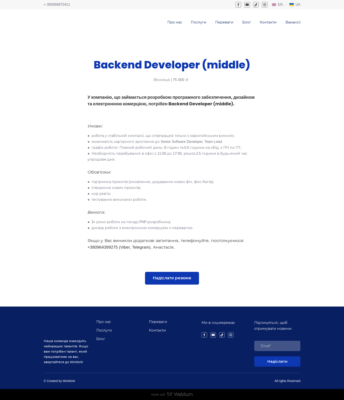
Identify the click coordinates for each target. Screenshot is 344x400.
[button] (238, 4)
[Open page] (291, 4)
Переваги (224, 22)
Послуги (198, 22)
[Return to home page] (54, 19)
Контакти (268, 22)
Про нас (174, 22)
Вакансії (292, 22)
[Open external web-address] (274, 4)
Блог (246, 22)
